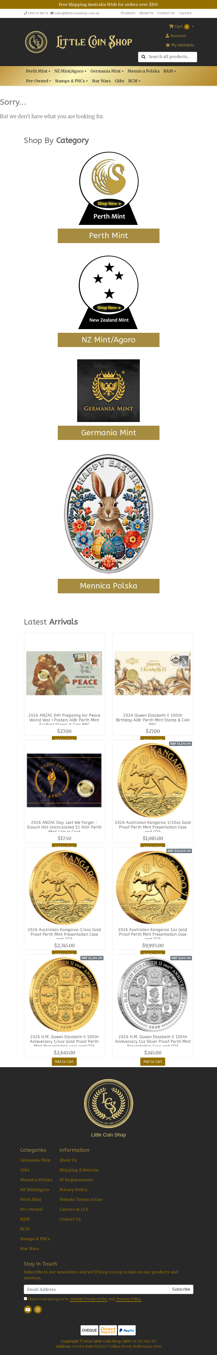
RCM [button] (133, 80)
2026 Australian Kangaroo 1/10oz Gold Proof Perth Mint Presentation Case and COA (153, 827)
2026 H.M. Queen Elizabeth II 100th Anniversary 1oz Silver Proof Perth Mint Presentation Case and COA (153, 1041)
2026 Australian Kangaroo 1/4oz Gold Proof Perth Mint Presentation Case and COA (64, 934)
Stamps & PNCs (35, 1238)
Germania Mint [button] (105, 71)
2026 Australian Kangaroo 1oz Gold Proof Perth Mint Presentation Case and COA (152, 934)
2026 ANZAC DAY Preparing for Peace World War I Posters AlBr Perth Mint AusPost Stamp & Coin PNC (64, 720)
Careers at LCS (73, 1209)
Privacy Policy (73, 1189)
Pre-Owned (31, 1209)
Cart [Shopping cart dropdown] (180, 26)
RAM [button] (168, 71)
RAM (25, 1219)
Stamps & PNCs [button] (70, 80)
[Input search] (173, 56)
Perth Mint (31, 1199)
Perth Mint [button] (36, 71)
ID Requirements (76, 1179)
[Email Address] (96, 1289)
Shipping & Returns (79, 1169)
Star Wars (101, 80)
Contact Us (166, 13)
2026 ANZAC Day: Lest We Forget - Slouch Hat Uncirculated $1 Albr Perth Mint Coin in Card (64, 827)
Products (128, 13)
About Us (146, 13)
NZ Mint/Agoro (34, 1189)
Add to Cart (64, 1062)
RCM (24, 1228)
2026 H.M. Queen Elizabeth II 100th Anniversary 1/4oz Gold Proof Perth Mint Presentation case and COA (64, 1041)
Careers (185, 13)
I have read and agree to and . (83, 1299)
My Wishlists (180, 45)
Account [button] (176, 35)
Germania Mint (35, 1160)
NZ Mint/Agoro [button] (69, 71)
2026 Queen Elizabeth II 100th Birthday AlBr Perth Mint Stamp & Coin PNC (153, 720)
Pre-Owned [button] (37, 80)
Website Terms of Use (80, 1199)
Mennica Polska (143, 71)
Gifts (119, 80)
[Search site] (143, 57)
